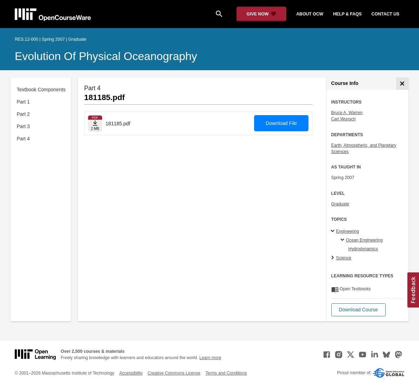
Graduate (340, 203)
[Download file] (95, 123)
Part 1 (23, 102)
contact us (385, 14)
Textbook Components (41, 89)
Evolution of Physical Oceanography (106, 56)
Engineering (347, 231)
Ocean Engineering (364, 240)
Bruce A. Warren (347, 112)
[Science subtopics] (333, 258)
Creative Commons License (174, 373)
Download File (281, 123)
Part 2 (23, 114)
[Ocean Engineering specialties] (343, 240)
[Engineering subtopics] (333, 231)
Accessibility (131, 373)
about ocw (309, 14)
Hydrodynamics (363, 248)
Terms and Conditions (226, 373)
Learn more (210, 357)
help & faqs (347, 14)
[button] (358, 309)
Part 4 (23, 138)
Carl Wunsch (343, 119)
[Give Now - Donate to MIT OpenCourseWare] (262, 14)
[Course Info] (402, 84)
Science (344, 258)
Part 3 (23, 126)
